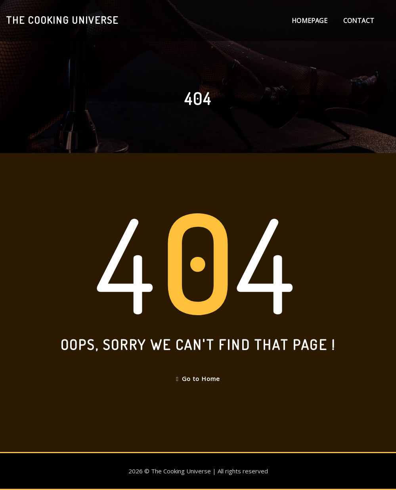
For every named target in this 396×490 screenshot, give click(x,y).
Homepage (309, 20)
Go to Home (198, 379)
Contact (358, 20)
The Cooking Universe (62, 19)
